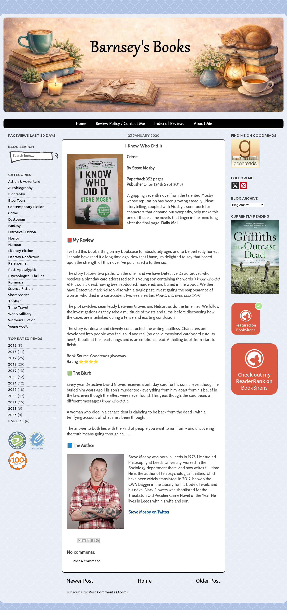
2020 (12, 377)
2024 (12, 402)
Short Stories (18, 295)
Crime (13, 213)
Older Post (208, 581)
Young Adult (18, 326)
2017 (12, 358)
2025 (12, 408)
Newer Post (79, 581)
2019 (12, 371)
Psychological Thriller (26, 276)
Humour (14, 245)
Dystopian (16, 219)
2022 (12, 389)
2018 (12, 364)
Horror (13, 238)
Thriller (14, 301)
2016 (12, 352)
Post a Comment (86, 561)
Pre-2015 (16, 421)
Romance (16, 282)
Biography (16, 194)
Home (81, 123)
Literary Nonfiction (23, 257)
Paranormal (18, 263)
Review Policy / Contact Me (120, 123)
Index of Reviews (169, 123)
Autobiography (20, 188)
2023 (12, 396)
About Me (203, 123)
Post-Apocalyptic (22, 270)
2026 (12, 415)
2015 (12, 345)
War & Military (20, 314)
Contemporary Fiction (26, 207)
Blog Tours (17, 200)
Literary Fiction (20, 251)
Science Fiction (20, 289)
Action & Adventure (24, 181)
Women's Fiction (21, 320)
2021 (12, 383)
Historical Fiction (22, 232)
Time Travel (18, 307)
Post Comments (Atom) (108, 592)
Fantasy (14, 226)
